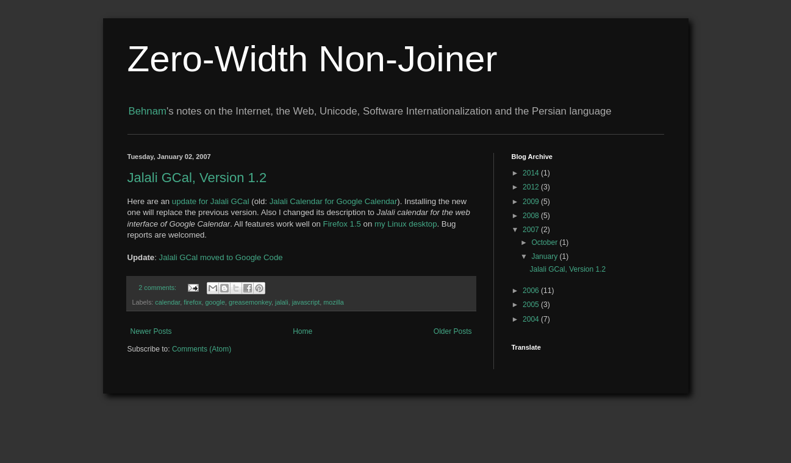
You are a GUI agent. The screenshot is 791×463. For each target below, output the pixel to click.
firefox (192, 302)
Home (302, 331)
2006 (532, 290)
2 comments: (158, 287)
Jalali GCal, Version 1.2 (197, 177)
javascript (306, 302)
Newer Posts (151, 331)
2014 (532, 173)
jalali (281, 302)
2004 (532, 319)
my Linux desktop (405, 223)
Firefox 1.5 (342, 223)
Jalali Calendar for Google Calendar (334, 201)
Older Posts (453, 331)
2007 (532, 229)
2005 (532, 304)
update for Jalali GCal (210, 201)
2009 (532, 201)
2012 (532, 187)
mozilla (333, 302)
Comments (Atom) (201, 349)
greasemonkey (250, 302)
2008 (532, 215)
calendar (167, 302)
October (545, 242)
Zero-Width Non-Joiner (312, 58)
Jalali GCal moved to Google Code (221, 257)
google (215, 302)
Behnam (148, 111)
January (545, 256)
